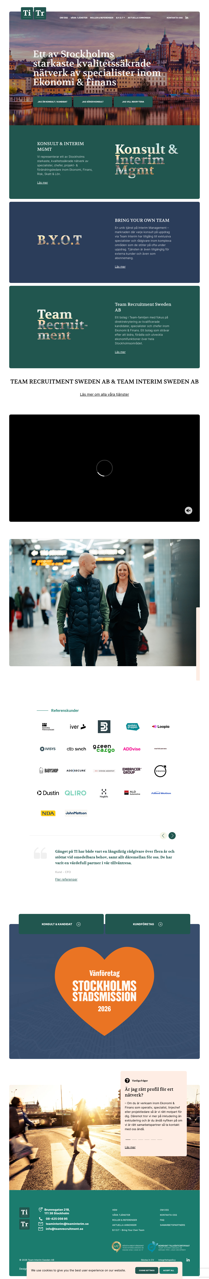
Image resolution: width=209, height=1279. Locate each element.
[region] (104, 1270)
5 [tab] (152, 1139)
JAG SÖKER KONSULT (92, 101)
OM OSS (64, 17)
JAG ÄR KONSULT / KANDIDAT (52, 101)
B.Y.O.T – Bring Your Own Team (128, 1230)
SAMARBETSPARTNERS (172, 1225)
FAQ (162, 1220)
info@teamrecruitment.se (64, 1229)
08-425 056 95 (57, 1218)
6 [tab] (158, 1139)
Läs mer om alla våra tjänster (104, 394)
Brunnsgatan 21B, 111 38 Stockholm (57, 1211)
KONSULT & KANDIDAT (57, 924)
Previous (163, 835)
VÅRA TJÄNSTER (79, 17)
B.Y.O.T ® (120, 17)
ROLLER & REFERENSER (101, 17)
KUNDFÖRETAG (143, 924)
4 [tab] (146, 1139)
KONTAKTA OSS (175, 17)
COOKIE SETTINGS (147, 1270)
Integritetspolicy (167, 1260)
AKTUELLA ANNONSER (139, 17)
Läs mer (42, 182)
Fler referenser (66, 879)
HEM (114, 1210)
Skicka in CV (147, 1260)
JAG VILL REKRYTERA (133, 101)
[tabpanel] (153, 1111)
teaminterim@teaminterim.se (67, 1224)
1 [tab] (127, 1139)
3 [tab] (139, 1139)
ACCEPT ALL (168, 1270)
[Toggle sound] (188, 510)
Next (172, 835)
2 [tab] (133, 1139)
